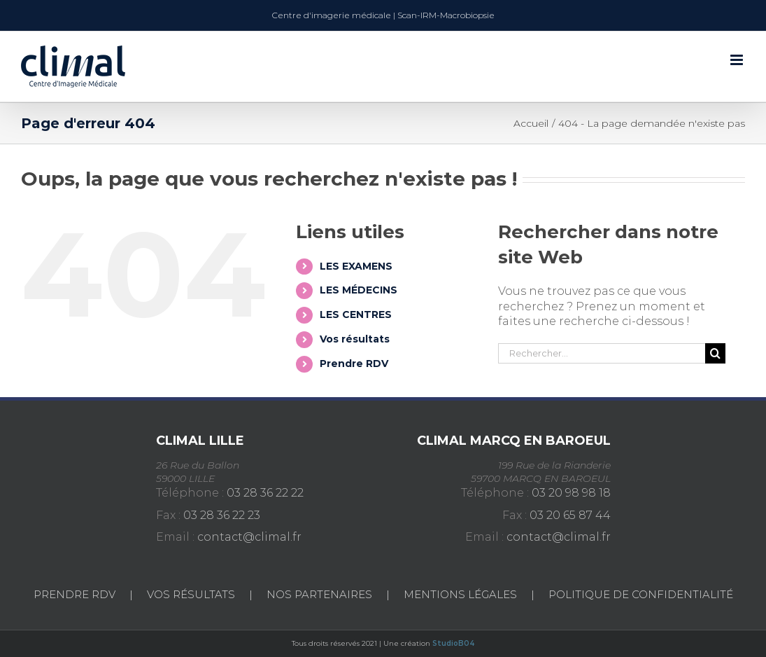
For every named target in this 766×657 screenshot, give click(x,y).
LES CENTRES (356, 314)
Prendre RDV (354, 363)
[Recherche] (715, 353)
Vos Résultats (191, 594)
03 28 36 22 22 (265, 492)
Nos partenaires (319, 594)
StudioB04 (453, 643)
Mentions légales (460, 594)
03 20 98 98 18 (571, 492)
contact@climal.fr (249, 537)
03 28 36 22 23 (221, 515)
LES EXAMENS (356, 266)
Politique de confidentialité (640, 594)
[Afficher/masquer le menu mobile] (737, 60)
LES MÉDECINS (358, 290)
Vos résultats (355, 339)
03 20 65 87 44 (570, 515)
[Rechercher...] (601, 353)
